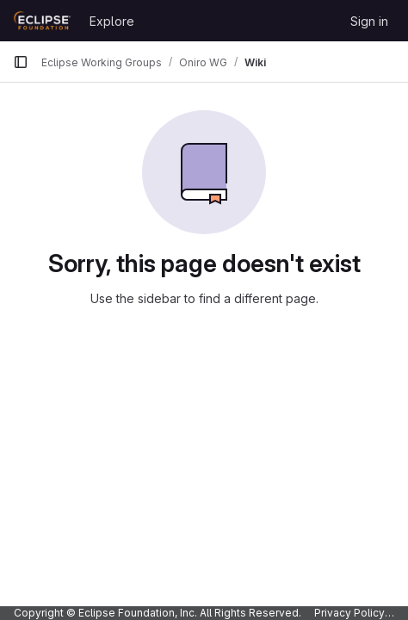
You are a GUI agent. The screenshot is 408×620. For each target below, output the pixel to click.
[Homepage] (42, 20)
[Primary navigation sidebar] (20, 62)
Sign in (369, 21)
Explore (112, 21)
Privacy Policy (349, 612)
